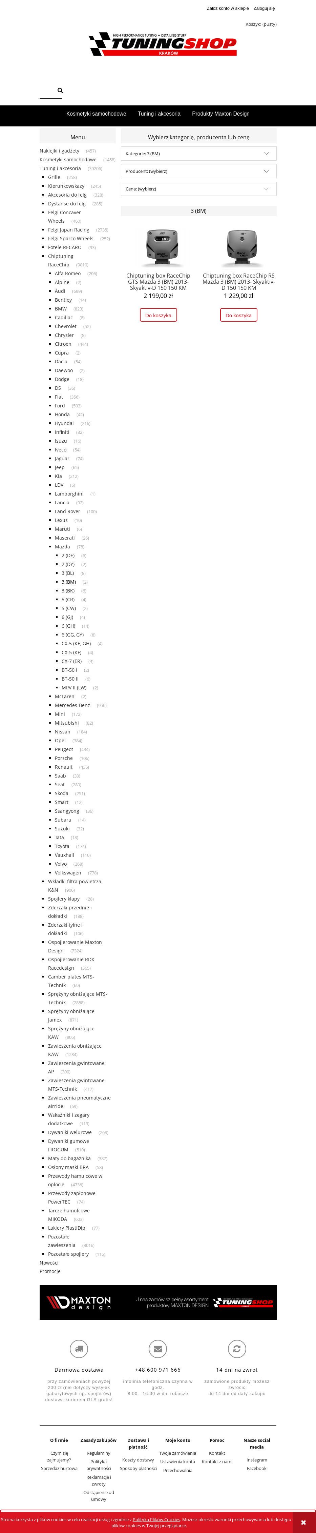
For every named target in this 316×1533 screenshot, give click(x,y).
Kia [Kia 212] (58, 476)
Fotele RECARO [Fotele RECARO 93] (65, 247)
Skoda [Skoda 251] (61, 793)
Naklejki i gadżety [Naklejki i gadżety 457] (59, 150)
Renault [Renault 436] (63, 767)
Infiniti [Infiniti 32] (62, 432)
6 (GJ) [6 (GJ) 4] (67, 617)
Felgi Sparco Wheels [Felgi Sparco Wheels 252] (70, 238)
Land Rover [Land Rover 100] (67, 511)
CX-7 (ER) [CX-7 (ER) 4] (72, 661)
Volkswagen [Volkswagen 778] (68, 872)
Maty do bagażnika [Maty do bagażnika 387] (69, 1158)
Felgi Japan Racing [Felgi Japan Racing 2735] (68, 229)
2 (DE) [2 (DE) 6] (68, 555)
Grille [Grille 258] (54, 177)
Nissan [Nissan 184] (62, 731)
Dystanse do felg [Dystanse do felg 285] (67, 203)
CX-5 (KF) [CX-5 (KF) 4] (71, 652)
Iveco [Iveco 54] (60, 449)
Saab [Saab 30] (60, 775)
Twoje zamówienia (177, 1453)
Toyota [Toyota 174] (62, 846)
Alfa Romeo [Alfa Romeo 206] (68, 273)
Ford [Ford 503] (60, 405)
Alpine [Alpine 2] (62, 282)
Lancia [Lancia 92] (62, 502)
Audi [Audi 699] (60, 291)
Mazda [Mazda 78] (62, 546)
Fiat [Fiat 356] (59, 397)
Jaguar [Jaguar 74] (62, 458)
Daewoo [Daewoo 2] (64, 370)
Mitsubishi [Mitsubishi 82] (67, 723)
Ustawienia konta (177, 1461)
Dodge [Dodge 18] (62, 379)
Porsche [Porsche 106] (64, 758)
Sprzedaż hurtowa (59, 1468)
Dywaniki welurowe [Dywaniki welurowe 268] (70, 1132)
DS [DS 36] (58, 388)
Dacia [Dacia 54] (61, 361)
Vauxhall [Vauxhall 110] (64, 855)
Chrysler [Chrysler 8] (64, 335)
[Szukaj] (60, 91)
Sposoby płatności (138, 1468)
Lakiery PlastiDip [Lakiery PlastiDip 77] (66, 1228)
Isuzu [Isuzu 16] (61, 441)
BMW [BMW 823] (61, 308)
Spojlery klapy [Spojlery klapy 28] (64, 898)
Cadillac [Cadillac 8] (64, 317)
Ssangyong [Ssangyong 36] (67, 811)
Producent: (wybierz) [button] (146, 171)
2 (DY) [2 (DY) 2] (68, 564)
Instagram (257, 1460)
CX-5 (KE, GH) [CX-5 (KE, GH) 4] (76, 643)
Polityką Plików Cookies (156, 1519)
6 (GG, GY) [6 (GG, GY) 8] (73, 634)
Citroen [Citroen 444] (63, 344)
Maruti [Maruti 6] (62, 529)
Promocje (50, 1271)
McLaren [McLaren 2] (65, 696)
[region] (158, 1302)
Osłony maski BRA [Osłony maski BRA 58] (68, 1167)
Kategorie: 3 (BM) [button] (143, 153)
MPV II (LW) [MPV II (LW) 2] (74, 687)
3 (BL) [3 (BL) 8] (68, 573)
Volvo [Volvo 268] (61, 864)
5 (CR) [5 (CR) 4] (68, 599)
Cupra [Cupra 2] (62, 352)
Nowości (49, 1262)
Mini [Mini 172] (60, 714)
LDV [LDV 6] (59, 485)
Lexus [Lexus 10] (61, 520)
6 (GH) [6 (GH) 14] (68, 626)
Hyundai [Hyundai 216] (64, 423)
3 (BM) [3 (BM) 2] (69, 582)
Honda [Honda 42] (62, 414)
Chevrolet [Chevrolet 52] (66, 326)
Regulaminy (98, 1453)
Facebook (257, 1468)
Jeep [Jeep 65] (60, 467)
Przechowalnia (177, 1470)
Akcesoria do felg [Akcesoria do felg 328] (67, 194)
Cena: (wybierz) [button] (141, 189)
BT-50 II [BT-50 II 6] (70, 678)
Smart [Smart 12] (61, 802)
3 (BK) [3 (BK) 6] (68, 590)
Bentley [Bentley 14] (63, 300)
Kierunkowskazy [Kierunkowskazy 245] (66, 186)
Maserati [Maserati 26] (65, 537)
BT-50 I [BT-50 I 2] (69, 670)
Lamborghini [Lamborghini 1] (69, 493)
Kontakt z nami (217, 1461)
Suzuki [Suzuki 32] (62, 828)
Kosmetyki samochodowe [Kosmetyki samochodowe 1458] (68, 159)
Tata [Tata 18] (59, 837)
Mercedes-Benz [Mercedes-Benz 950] (72, 705)
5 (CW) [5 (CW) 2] (69, 608)
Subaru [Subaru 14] (63, 819)
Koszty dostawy (138, 1460)
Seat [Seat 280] (60, 784)
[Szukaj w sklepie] (47, 90)
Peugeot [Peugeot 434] (64, 749)
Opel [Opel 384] (60, 740)
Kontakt (217, 1453)
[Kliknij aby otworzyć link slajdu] (158, 1302)
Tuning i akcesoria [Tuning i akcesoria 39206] (60, 168)
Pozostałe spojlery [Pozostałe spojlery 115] (68, 1254)
